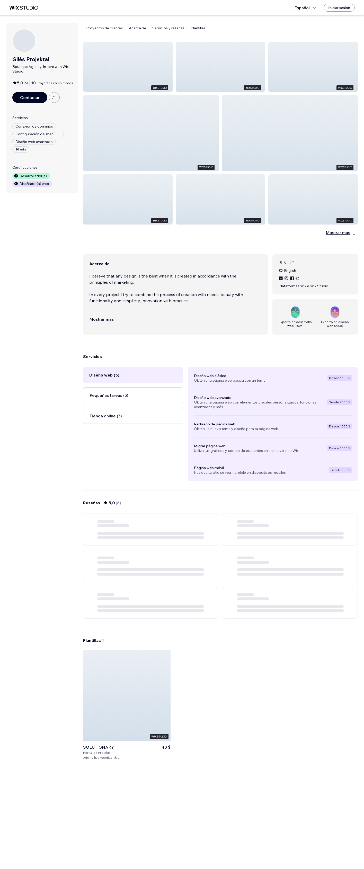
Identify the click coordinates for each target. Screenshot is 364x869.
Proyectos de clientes (104, 28)
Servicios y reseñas (168, 28)
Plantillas (198, 28)
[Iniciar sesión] (339, 8)
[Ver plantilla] (127, 800)
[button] (128, 67)
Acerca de (137, 28)
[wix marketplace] (23, 8)
